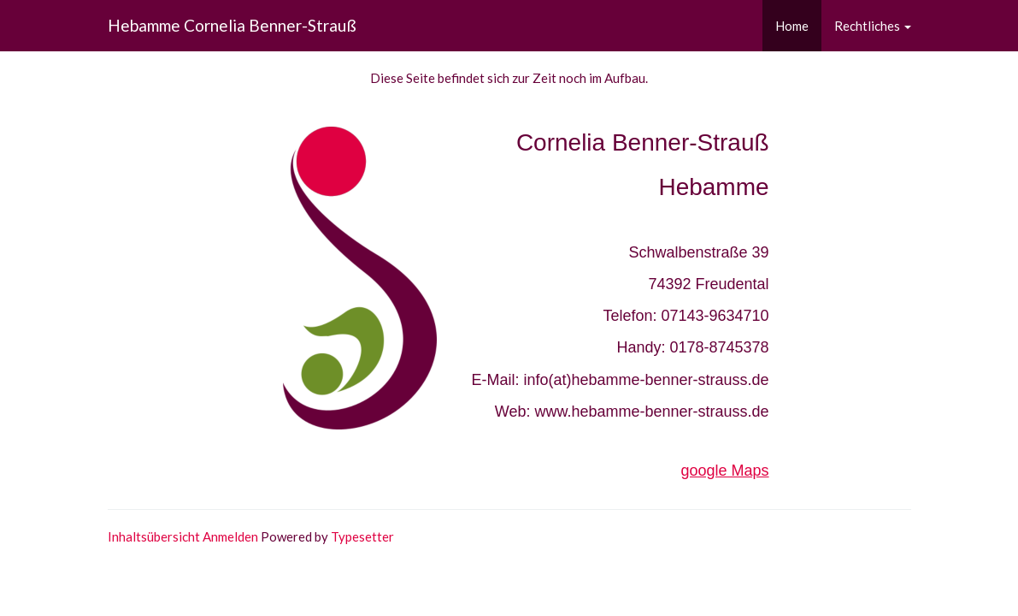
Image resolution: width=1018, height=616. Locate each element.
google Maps (725, 470)
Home (792, 25)
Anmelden (230, 536)
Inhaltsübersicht (154, 536)
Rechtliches (872, 25)
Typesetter (362, 536)
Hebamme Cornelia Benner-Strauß (232, 25)
